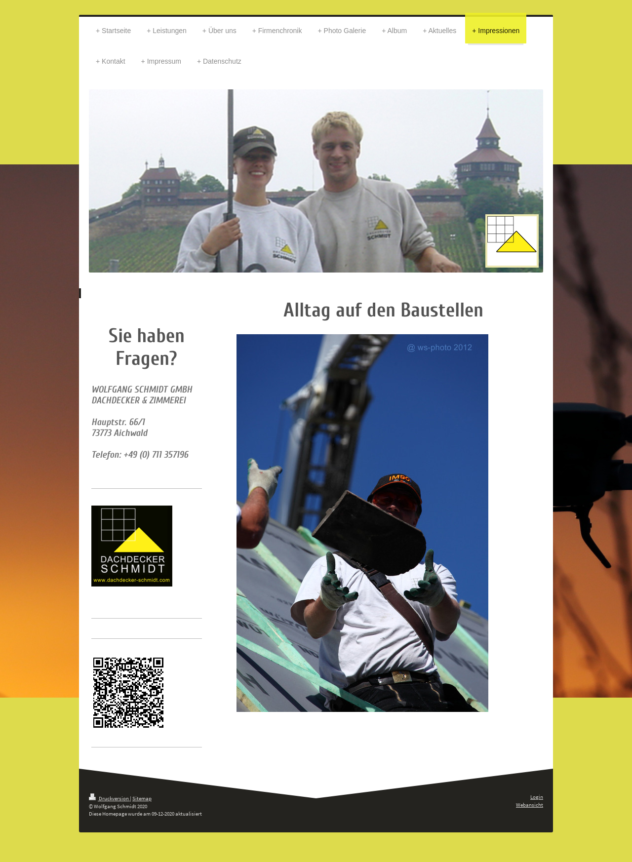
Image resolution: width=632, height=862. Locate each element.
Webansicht (529, 804)
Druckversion (109, 798)
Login (536, 796)
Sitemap (142, 798)
